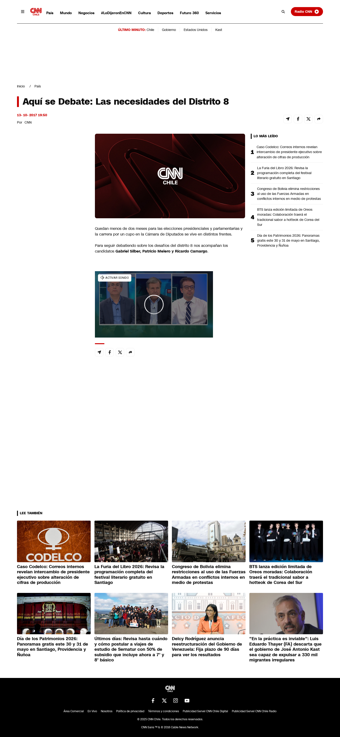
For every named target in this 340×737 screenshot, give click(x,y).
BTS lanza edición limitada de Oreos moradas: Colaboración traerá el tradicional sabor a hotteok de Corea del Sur (288, 217)
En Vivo (92, 711)
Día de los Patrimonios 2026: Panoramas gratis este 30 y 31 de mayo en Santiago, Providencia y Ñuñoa (288, 240)
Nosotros (106, 711)
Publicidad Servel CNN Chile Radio (254, 711)
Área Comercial (74, 711)
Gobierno (169, 29)
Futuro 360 (189, 12)
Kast (218, 29)
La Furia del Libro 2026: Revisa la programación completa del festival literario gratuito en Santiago (284, 173)
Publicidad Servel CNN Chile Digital (205, 711)
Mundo (66, 12)
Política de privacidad (130, 711)
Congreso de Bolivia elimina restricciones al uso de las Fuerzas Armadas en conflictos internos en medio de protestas (289, 193)
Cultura (144, 12)
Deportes (165, 12)
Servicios (213, 12)
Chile (150, 29)
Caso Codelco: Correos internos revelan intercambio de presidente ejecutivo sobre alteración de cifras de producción (289, 152)
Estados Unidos (196, 29)
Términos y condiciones (163, 711)
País (49, 12)
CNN (28, 122)
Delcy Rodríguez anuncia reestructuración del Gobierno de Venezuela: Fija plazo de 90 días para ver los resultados (207, 647)
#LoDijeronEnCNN (116, 12)
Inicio (21, 86)
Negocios (86, 12)
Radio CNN (307, 11)
